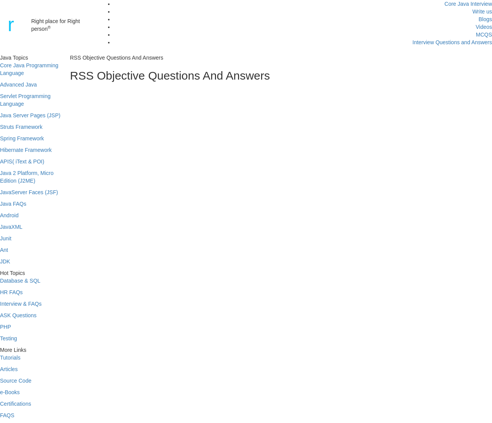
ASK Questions (18, 315)
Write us (482, 11)
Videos (483, 27)
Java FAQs (13, 204)
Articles (9, 369)
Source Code (16, 381)
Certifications (15, 404)
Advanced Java (18, 85)
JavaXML (11, 227)
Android (9, 215)
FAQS (7, 415)
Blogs (485, 19)
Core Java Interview (468, 4)
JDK (5, 261)
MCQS (484, 35)
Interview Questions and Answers (452, 42)
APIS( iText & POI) (22, 161)
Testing (8, 338)
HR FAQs (11, 292)
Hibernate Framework (26, 150)
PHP (5, 327)
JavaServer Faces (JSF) (29, 192)
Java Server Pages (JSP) (30, 115)
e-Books (10, 392)
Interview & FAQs (21, 304)
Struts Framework (21, 127)
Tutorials (10, 358)
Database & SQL (20, 281)
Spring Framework (22, 138)
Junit (6, 238)
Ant (4, 250)
